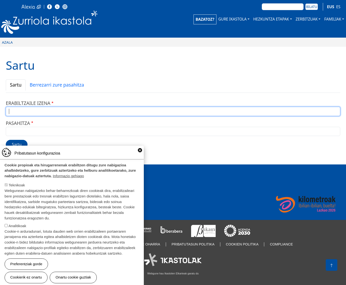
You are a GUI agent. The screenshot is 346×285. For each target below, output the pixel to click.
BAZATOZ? (205, 19)
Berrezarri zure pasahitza (57, 84)
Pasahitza (18, 123)
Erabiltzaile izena (28, 103)
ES (338, 6)
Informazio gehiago (68, 182)
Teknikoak (17, 191)
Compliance (281, 244)
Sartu (15, 84)
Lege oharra (147, 244)
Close (140, 156)
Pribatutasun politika (193, 244)
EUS (330, 6)
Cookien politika (242, 244)
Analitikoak (17, 232)
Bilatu (311, 6)
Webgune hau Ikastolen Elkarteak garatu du (173, 273)
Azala (7, 42)
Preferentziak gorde (26, 270)
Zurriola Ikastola (60, 23)
